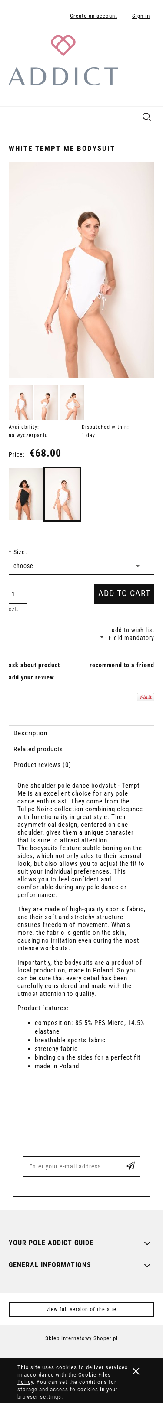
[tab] (81, 733)
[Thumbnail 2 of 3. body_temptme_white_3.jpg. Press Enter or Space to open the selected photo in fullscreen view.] (46, 403)
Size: (18, 551)
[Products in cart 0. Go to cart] (147, 45)
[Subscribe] (131, 1166)
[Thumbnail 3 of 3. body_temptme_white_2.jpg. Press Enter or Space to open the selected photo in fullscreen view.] (72, 403)
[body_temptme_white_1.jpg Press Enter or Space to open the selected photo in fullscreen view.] (81, 270)
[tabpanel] (81, 934)
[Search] (147, 115)
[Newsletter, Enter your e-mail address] (69, 1166)
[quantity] (18, 594)
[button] (11, 116)
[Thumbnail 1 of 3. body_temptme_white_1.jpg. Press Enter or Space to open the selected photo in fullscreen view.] (21, 403)
